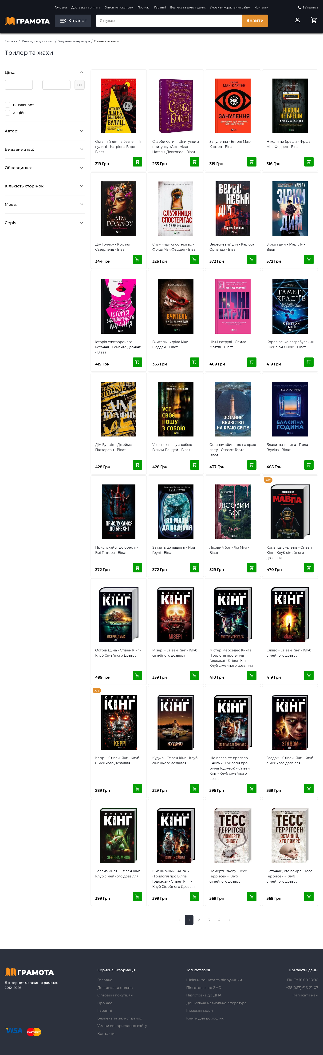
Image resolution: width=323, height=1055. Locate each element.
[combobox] (169, 21)
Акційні (16, 113)
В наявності (20, 105)
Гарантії (160, 7)
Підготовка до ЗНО (203, 987)
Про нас (144, 7)
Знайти (255, 20)
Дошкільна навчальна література (216, 1003)
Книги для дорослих (38, 41)
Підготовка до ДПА (203, 995)
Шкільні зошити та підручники (214, 980)
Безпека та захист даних (187, 7)
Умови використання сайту (230, 7)
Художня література (74, 41)
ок (79, 85)
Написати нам (305, 995)
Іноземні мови (199, 1010)
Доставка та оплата (85, 7)
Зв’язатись (308, 7)
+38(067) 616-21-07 (302, 987)
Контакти (261, 7)
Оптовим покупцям (119, 7)
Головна (61, 7)
